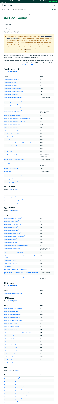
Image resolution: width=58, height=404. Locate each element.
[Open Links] (55, 5)
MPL (5, 367)
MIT (5, 298)
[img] (5, 32)
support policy (27, 49)
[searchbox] (31, 9)
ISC (5, 283)
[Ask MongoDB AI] (53, 9)
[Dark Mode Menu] (55, 9)
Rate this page (7, 28)
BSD (5, 186)
